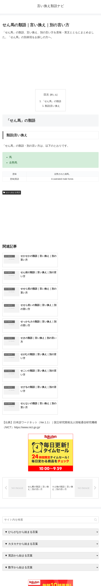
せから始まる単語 (11, 193)
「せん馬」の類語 (51, 101)
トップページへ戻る (25, 576)
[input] (50, 438)
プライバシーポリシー (75, 576)
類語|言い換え (52, 106)
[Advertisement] (50, 65)
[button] (95, 438)
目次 (46, 94)
